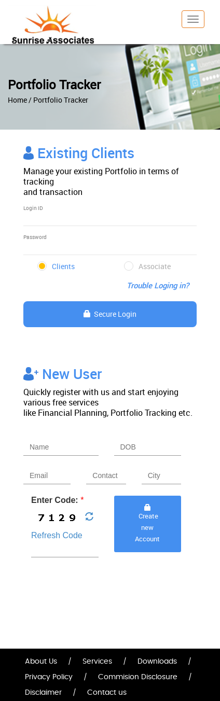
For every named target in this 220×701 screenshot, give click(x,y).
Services (97, 661)
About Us (41, 661)
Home (17, 100)
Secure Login (110, 314)
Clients (63, 266)
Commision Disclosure (137, 677)
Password (35, 237)
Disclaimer (43, 692)
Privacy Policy (49, 677)
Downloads (157, 661)
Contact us (107, 692)
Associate (155, 266)
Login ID (33, 208)
